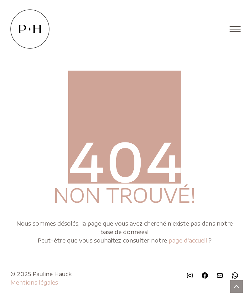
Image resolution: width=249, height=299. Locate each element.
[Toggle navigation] (233, 29)
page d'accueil (189, 240)
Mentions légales (34, 282)
